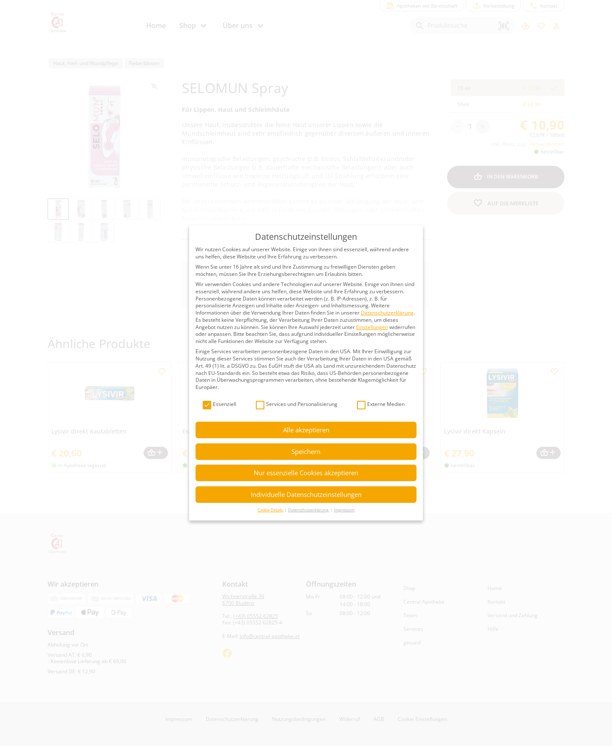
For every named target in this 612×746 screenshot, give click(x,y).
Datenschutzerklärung (387, 312)
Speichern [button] (306, 451)
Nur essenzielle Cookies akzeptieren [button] (306, 472)
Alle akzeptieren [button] (306, 429)
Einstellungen (372, 327)
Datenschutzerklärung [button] (308, 510)
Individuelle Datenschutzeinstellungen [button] (306, 494)
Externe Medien (381, 404)
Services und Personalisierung (296, 404)
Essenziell (219, 404)
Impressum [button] (344, 510)
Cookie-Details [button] (270, 510)
